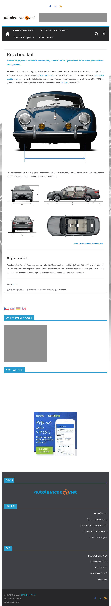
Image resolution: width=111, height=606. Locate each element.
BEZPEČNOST (100, 513)
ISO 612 (15, 285)
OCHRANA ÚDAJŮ (98, 573)
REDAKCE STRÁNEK (97, 555)
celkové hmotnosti (46, 75)
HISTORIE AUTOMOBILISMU (93, 525)
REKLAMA (102, 579)
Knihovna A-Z (46, 37)
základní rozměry (47, 289)
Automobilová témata (53, 30)
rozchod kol (34, 289)
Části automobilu (23, 30)
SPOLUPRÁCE (100, 567)
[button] (34, 30)
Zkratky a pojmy (22, 37)
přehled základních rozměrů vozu (89, 244)
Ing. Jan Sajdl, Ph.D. (16, 289)
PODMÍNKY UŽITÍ (98, 561)
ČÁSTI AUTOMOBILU (97, 519)
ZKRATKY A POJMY (98, 537)
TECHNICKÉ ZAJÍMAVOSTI (95, 531)
